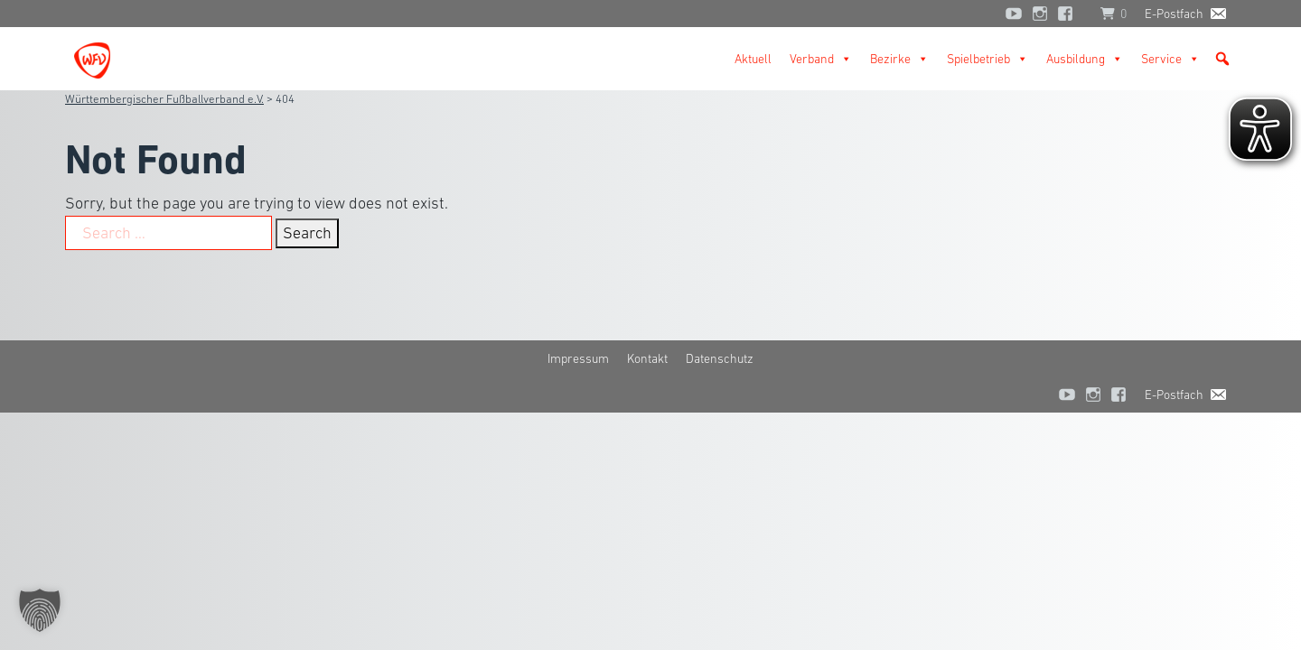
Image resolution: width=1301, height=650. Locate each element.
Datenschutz (719, 358)
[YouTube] (1014, 13)
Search (307, 233)
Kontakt (647, 358)
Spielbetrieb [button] (987, 58)
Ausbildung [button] (1084, 58)
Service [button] (1170, 58)
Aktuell (753, 58)
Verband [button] (821, 58)
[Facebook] (1069, 13)
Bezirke (899, 58)
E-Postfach (1174, 13)
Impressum (578, 358)
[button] (1222, 58)
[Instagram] (1040, 13)
